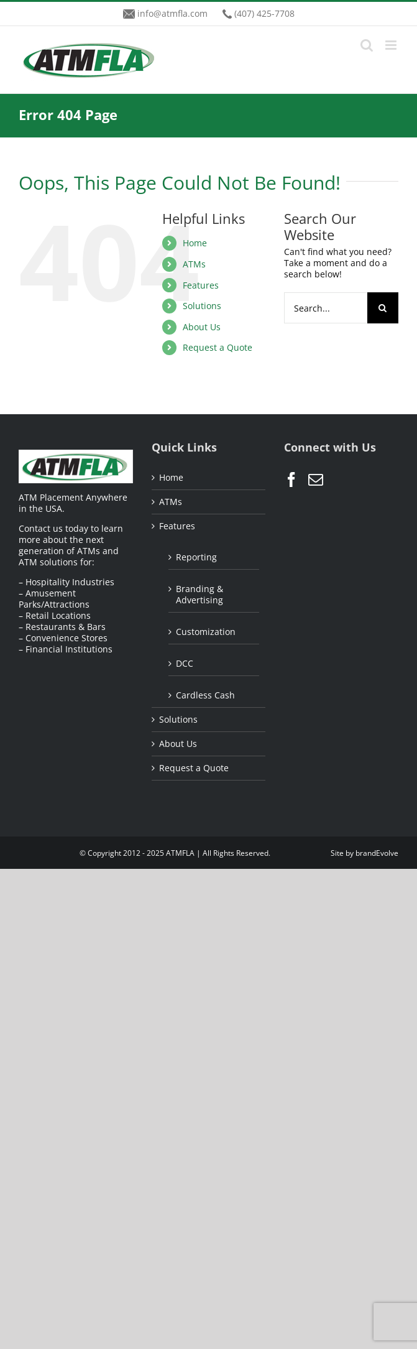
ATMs (194, 264)
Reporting (196, 557)
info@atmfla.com (172, 13)
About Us (202, 327)
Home (195, 243)
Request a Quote (217, 347)
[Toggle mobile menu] (391, 45)
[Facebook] (291, 479)
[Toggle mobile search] (366, 45)
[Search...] (325, 307)
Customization (206, 631)
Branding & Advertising (199, 594)
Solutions (202, 306)
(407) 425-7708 (264, 13)
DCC (184, 663)
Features (201, 285)
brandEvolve (376, 853)
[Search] (382, 307)
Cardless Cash (205, 695)
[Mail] (315, 479)
